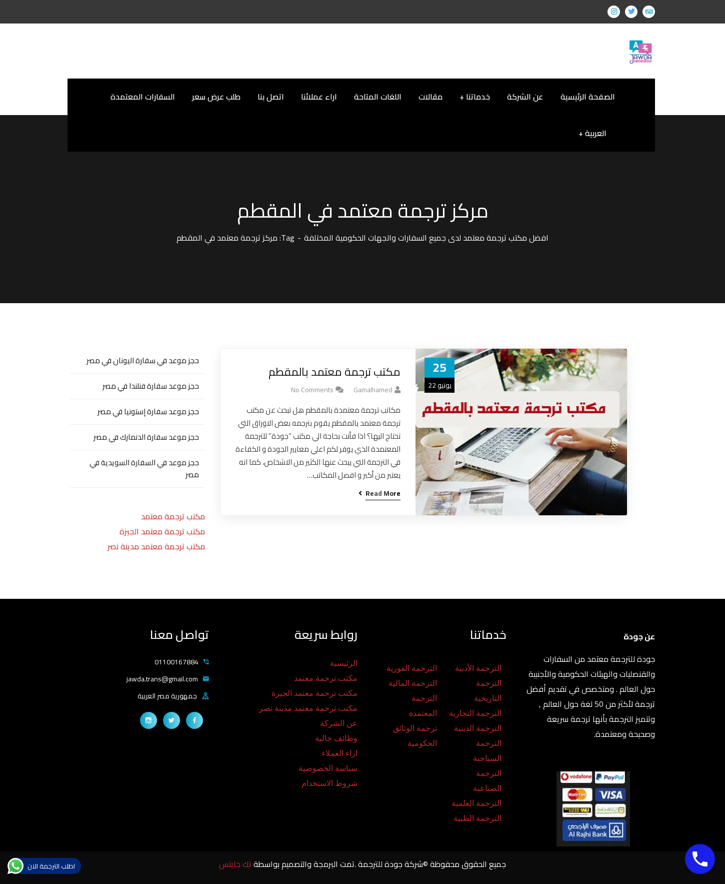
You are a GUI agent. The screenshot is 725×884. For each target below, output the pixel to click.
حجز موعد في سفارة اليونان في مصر (142, 360)
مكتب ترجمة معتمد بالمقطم (334, 372)
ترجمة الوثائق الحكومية (415, 735)
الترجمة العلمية (477, 803)
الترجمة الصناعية (487, 780)
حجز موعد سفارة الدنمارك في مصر (146, 437)
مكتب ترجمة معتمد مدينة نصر (156, 546)
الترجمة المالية (412, 683)
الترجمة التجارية (475, 713)
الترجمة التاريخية (488, 690)
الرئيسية (344, 663)
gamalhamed (373, 389)
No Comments (312, 389)
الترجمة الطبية (478, 818)
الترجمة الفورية (411, 668)
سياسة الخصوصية (328, 768)
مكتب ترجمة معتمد (173, 516)
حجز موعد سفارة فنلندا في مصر (150, 386)
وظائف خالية (336, 738)
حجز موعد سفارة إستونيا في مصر (148, 411)
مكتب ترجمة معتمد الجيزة (162, 531)
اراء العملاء (340, 753)
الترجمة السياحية (487, 750)
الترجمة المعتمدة (423, 705)
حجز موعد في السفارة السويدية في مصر (144, 468)
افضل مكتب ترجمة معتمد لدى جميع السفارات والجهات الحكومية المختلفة (426, 237)
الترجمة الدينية (478, 728)
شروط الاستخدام (330, 783)
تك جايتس (236, 863)
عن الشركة (339, 723)
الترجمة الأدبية (478, 668)
